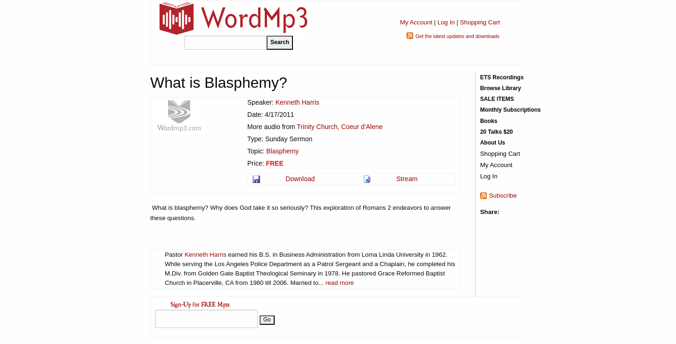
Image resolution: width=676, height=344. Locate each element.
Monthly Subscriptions (510, 110)
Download (300, 179)
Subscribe (503, 195)
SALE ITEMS (497, 99)
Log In (446, 22)
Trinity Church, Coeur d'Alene (340, 126)
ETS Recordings (502, 77)
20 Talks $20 (496, 132)
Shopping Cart (480, 22)
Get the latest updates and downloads (457, 36)
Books (489, 121)
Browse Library (500, 88)
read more (339, 282)
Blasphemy (282, 151)
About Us (492, 142)
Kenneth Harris (297, 102)
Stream (406, 179)
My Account (416, 22)
